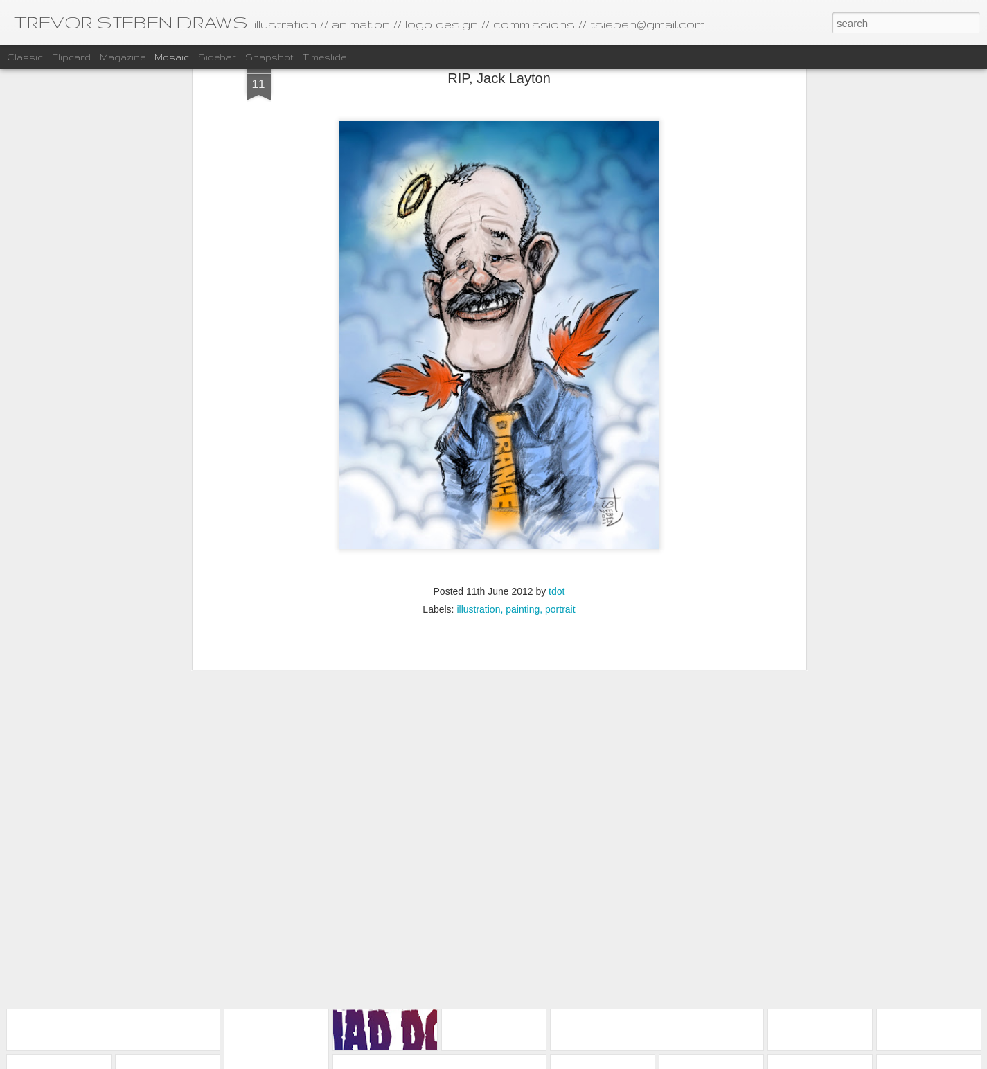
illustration (478, 480)
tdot (556, 462)
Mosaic (171, 57)
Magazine (122, 57)
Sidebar (217, 57)
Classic (25, 57)
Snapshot (269, 57)
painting (523, 480)
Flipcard (71, 57)
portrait (560, 480)
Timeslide (324, 57)
